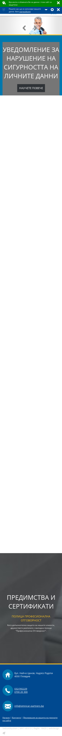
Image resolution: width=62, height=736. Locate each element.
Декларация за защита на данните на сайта (30, 719)
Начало (6, 717)
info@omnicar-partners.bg (29, 706)
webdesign (54, 728)
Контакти (16, 717)
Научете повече (31, 88)
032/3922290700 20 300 (21, 690)
